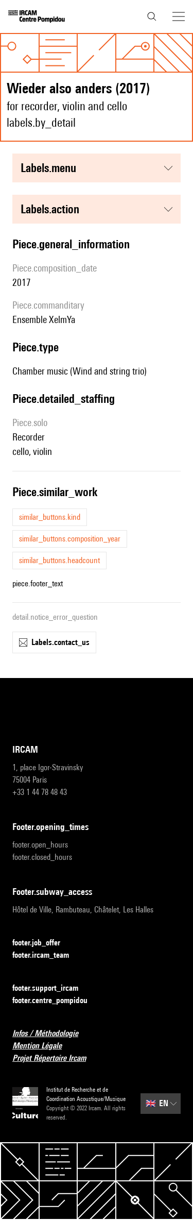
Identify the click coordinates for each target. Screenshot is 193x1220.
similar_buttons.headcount (59, 560)
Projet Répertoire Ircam (55, 1058)
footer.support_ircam (51, 988)
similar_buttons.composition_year (69, 539)
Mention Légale (43, 1046)
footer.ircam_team (46, 955)
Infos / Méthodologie (51, 1033)
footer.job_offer (42, 943)
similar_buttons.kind (49, 517)
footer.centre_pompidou (56, 1000)
